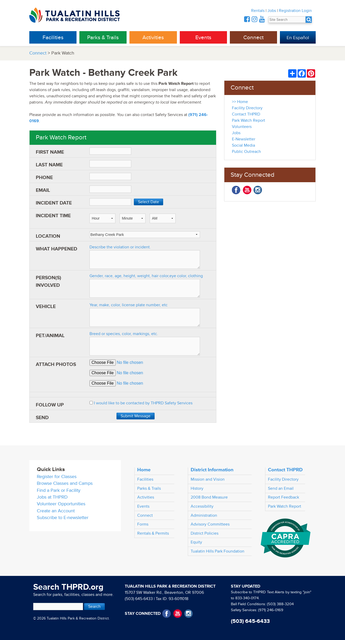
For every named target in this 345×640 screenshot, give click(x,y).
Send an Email (281, 488)
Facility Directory (247, 108)
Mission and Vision (208, 479)
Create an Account (56, 511)
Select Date (148, 202)
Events (203, 37)
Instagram (257, 190)
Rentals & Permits (153, 533)
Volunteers (242, 126)
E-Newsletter (243, 139)
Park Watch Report (248, 120)
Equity (196, 542)
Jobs (271, 10)
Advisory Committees (210, 524)
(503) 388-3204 (280, 604)
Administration (204, 515)
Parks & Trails (103, 37)
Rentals (258, 10)
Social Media (243, 145)
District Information (212, 470)
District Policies (204, 533)
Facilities (53, 37)
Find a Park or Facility (58, 490)
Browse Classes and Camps (65, 483)
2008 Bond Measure (209, 497)
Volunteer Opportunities (61, 504)
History (197, 488)
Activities (153, 37)
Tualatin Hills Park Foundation (217, 551)
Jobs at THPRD (52, 497)
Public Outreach (246, 151)
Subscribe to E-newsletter (62, 517)
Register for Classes (57, 476)
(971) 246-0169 (270, 610)
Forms (142, 524)
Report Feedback (283, 497)
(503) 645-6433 (139, 598)
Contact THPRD (246, 114)
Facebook (236, 190)
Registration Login (295, 10)
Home (144, 470)
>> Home (240, 101)
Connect (253, 37)
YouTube (247, 190)
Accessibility (202, 506)
